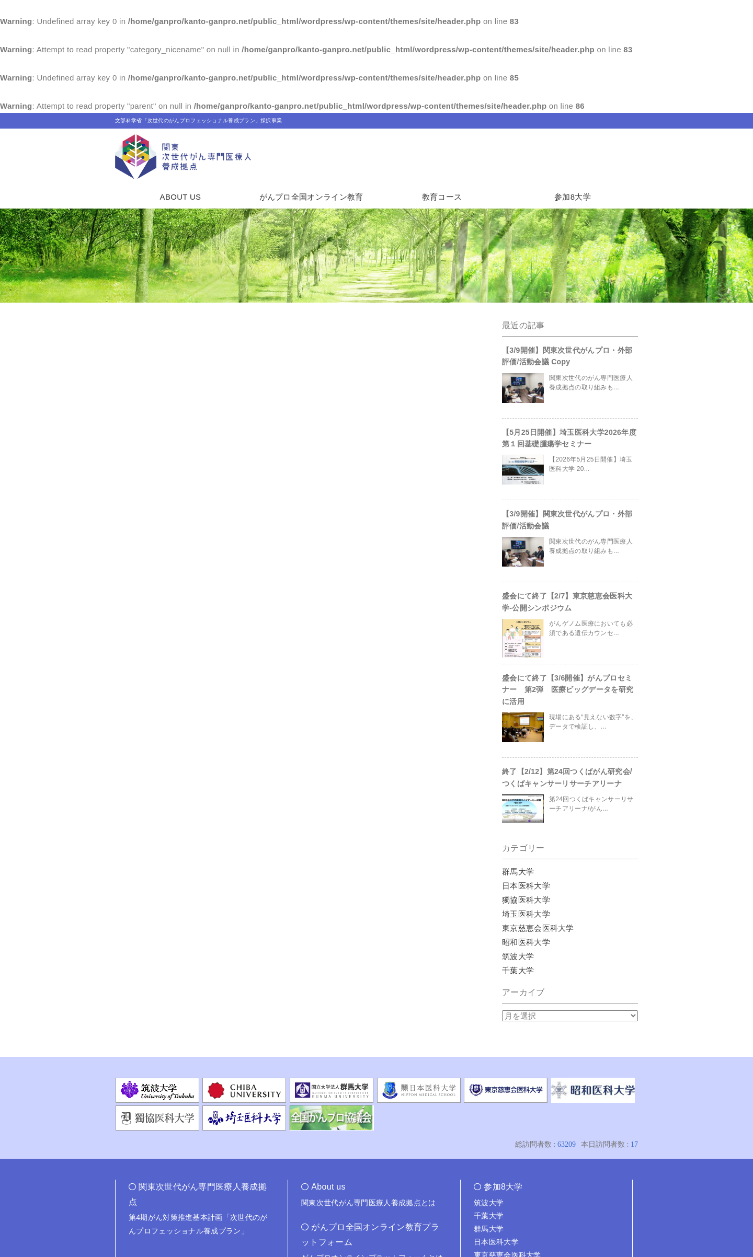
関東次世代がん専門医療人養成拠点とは (368, 1202)
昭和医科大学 (526, 942)
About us (328, 1186)
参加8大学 (572, 196)
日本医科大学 (526, 885)
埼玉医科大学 (526, 913)
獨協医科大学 (526, 899)
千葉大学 (518, 970)
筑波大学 (518, 956)
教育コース (442, 196)
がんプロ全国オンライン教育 (311, 196)
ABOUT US (180, 196)
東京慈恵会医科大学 (538, 928)
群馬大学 (518, 871)
